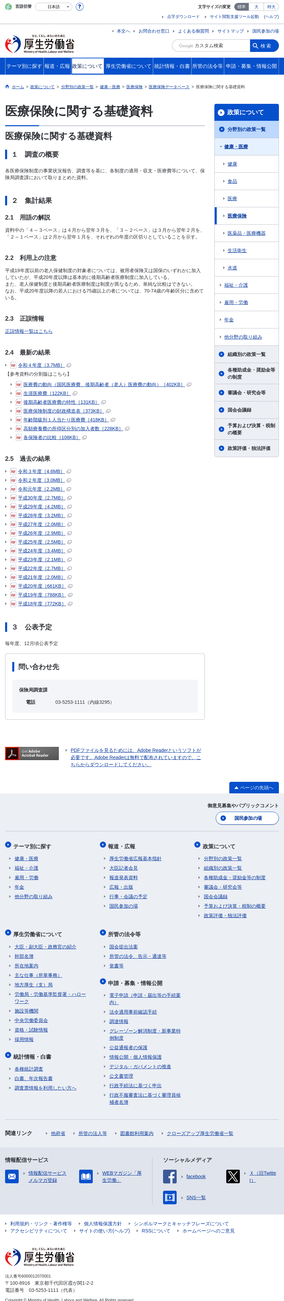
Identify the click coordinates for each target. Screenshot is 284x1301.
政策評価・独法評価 (249, 448)
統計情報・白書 (34, 1049)
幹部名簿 (24, 950)
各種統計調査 (29, 1060)
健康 (232, 164)
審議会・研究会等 (247, 392)
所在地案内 (26, 960)
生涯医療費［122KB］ (46, 393)
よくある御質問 (193, 31)
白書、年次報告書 (34, 1070)
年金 (229, 319)
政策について (245, 112)
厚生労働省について (39, 929)
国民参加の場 (265, 31)
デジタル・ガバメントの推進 (140, 1058)
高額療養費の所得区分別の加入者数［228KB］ (72, 428)
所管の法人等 (92, 1125)
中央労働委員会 (31, 1014)
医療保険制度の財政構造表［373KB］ (63, 411)
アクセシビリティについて (38, 1222)
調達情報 (118, 1013)
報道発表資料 (123, 874)
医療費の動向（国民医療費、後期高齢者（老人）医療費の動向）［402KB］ (103, 384)
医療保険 (237, 216)
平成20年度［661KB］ (41, 586)
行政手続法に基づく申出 (135, 1077)
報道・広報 (123, 844)
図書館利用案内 (137, 1125)
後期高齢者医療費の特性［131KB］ (61, 402)
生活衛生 (237, 250)
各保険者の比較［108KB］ (51, 437)
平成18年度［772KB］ (41, 603)
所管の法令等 (125, 929)
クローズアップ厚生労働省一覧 (200, 1125)
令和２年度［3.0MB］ (40, 480)
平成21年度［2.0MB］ (41, 577)
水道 (232, 267)
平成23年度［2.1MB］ (41, 559)
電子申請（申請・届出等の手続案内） (145, 990)
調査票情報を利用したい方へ (45, 1079)
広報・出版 (121, 884)
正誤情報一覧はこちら (29, 331)
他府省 (58, 1125)
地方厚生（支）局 (34, 979)
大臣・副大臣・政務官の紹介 (45, 941)
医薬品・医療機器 (247, 233)
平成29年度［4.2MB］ (41, 506)
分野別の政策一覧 (247, 129)
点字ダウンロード (183, 16)
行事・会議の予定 (128, 893)
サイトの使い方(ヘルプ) (104, 1222)
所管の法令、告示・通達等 (137, 950)
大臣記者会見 (123, 865)
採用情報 (24, 1033)
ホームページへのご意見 (208, 1222)
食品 (232, 181)
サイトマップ (230, 31)
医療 (232, 198)
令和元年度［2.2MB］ (40, 489)
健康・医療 (236, 146)
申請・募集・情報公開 (136, 976)
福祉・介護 (236, 285)
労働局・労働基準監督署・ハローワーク (50, 992)
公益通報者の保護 (128, 1039)
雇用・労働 (236, 302)
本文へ (123, 31)
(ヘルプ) (271, 16)
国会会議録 (239, 410)
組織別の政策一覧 (247, 354)
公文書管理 (121, 1068)
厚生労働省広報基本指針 (135, 855)
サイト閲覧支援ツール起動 (234, 16)
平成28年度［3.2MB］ (41, 515)
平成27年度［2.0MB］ (41, 524)
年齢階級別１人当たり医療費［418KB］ (65, 419)
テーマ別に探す (34, 844)
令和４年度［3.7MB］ (40, 365)
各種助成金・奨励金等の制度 (251, 373)
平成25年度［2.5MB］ (41, 542)
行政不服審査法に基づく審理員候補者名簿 (145, 1090)
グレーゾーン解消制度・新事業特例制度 (145, 1026)
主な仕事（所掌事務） (38, 969)
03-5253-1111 (43, 1282)
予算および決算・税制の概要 (251, 429)
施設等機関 (26, 1005)
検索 (266, 45)
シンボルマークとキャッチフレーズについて (181, 1215)
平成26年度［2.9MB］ (41, 533)
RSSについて (156, 1222)
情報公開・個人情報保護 (135, 1049)
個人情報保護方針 (103, 1215)
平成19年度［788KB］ (41, 594)
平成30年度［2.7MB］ (41, 497)
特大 (271, 6)
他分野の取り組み (243, 337)
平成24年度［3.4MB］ (41, 550)
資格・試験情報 (31, 1024)
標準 (241, 6)
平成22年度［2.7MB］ (41, 568)
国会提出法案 (123, 941)
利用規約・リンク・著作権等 (41, 1215)
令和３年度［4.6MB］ (40, 471)
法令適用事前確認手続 (133, 1003)
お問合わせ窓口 (154, 31)
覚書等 (116, 960)
